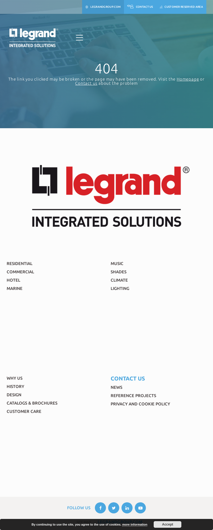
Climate (119, 280)
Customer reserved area (181, 7)
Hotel (13, 280)
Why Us (14, 378)
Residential (19, 263)
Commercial (20, 271)
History (15, 386)
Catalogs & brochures (32, 403)
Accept (167, 524)
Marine (14, 288)
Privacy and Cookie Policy (140, 404)
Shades (118, 271)
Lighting (120, 288)
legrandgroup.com (103, 7)
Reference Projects (133, 395)
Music (117, 263)
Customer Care (24, 411)
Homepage (188, 79)
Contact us (86, 83)
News (116, 387)
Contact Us (140, 7)
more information (134, 524)
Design (14, 394)
